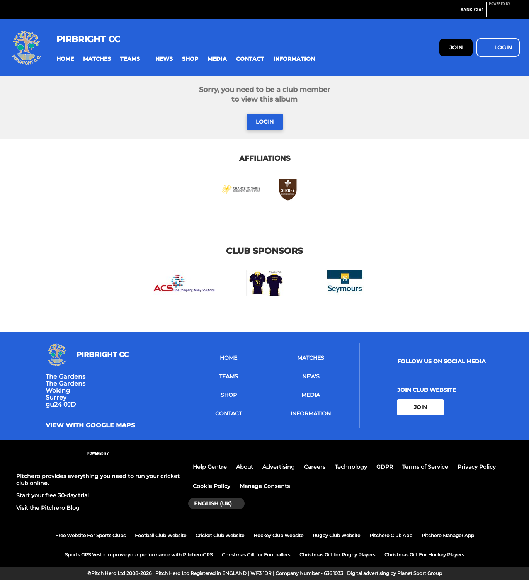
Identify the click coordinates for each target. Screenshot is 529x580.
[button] (65, 58)
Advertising (278, 466)
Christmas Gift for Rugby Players (337, 555)
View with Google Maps (90, 425)
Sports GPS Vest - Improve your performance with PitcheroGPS (139, 555)
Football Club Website (160, 535)
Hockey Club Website (278, 535)
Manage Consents (265, 486)
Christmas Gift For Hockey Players (424, 555)
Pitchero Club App (390, 535)
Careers (314, 466)
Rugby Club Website (336, 535)
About (244, 466)
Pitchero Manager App (448, 535)
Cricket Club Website (220, 535)
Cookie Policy (211, 486)
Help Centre (210, 466)
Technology (351, 466)
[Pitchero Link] (504, 12)
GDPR (384, 466)
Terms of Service (425, 466)
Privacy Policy (477, 466)
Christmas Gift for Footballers (256, 555)
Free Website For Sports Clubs (90, 535)
